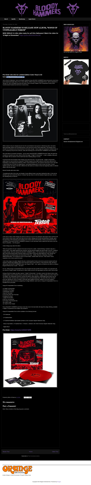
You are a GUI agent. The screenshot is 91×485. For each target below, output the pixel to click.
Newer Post (6, 451)
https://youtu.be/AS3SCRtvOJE (30, 35)
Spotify (13, 19)
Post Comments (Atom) (33, 456)
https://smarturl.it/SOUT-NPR (21, 330)
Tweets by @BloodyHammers (70, 134)
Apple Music (32, 19)
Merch (6, 19)
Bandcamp (22, 19)
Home (31, 451)
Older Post (55, 451)
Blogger (59, 481)
